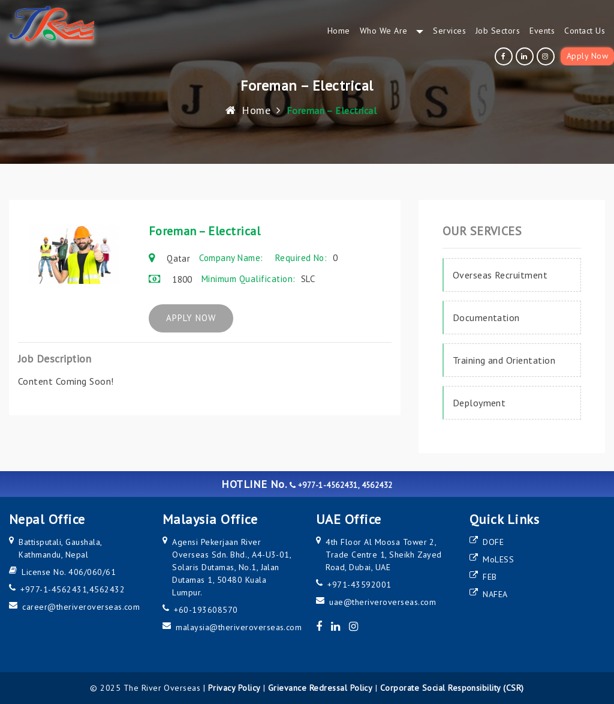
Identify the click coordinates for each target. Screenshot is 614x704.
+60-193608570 (205, 609)
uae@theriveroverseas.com (382, 602)
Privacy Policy (234, 687)
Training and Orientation (504, 360)
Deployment (479, 403)
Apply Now (587, 55)
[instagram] (547, 56)
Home (247, 110)
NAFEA (495, 594)
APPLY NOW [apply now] (199, 318)
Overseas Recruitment (500, 275)
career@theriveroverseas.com (81, 606)
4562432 (107, 589)
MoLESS (498, 559)
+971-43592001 (359, 584)
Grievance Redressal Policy (320, 687)
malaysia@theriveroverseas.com (239, 627)
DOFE (493, 542)
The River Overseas (162, 687)
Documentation (486, 317)
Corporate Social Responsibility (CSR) (452, 687)
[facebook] (505, 56)
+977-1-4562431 (53, 589)
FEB (489, 576)
